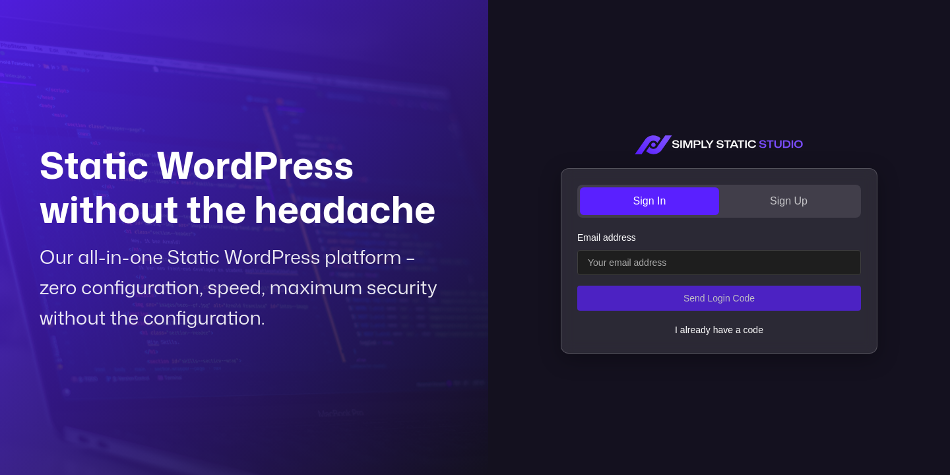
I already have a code (719, 330)
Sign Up (789, 200)
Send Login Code (719, 298)
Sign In (649, 200)
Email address (606, 237)
